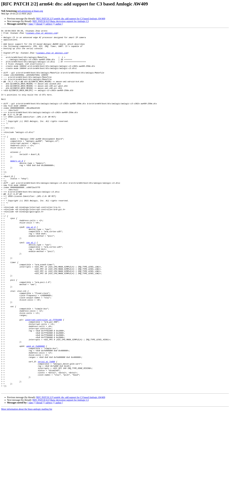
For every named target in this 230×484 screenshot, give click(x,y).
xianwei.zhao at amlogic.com (41, 33)
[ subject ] (49, 24)
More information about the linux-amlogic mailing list (26, 481)
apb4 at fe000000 (35, 409)
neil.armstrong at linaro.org (30, 11)
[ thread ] (39, 24)
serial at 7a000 (46, 428)
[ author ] (58, 24)
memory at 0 (16, 187)
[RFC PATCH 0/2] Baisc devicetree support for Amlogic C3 (60, 21)
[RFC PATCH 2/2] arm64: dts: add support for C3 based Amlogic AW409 (70, 18)
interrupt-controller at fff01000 (43, 378)
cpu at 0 (30, 266)
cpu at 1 (30, 285)
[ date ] (31, 24)
